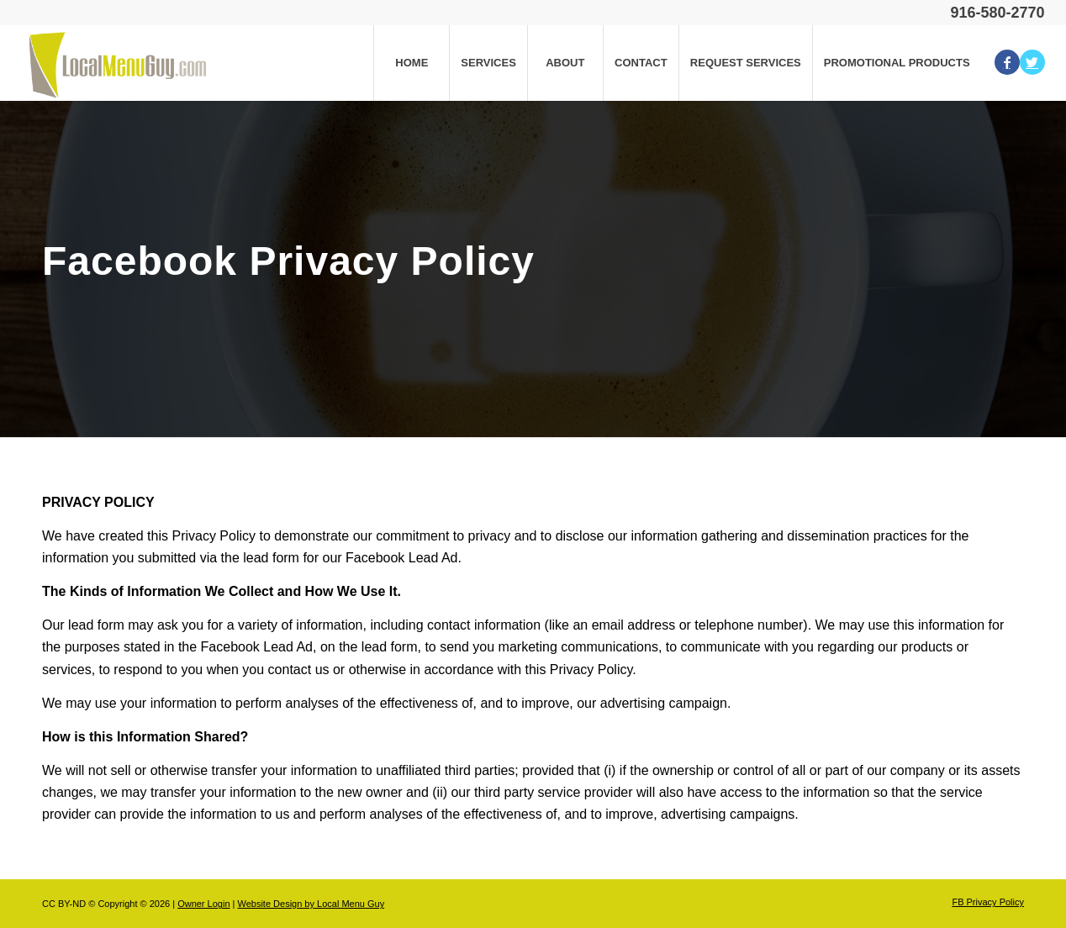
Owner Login (203, 904)
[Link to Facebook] (1007, 62)
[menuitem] (411, 63)
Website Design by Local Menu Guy (310, 904)
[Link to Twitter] (1032, 62)
